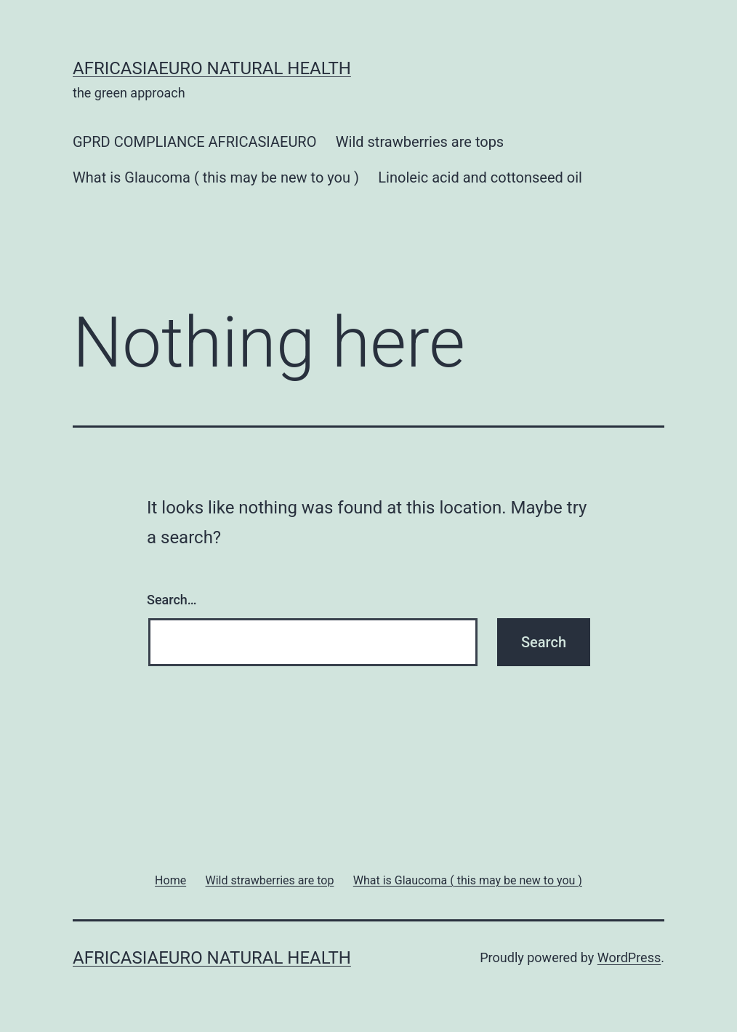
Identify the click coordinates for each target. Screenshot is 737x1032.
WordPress (629, 957)
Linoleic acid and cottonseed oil (480, 177)
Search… (172, 599)
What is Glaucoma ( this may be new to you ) (216, 177)
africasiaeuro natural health (212, 68)
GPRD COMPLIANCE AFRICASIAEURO (194, 142)
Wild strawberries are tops (420, 142)
